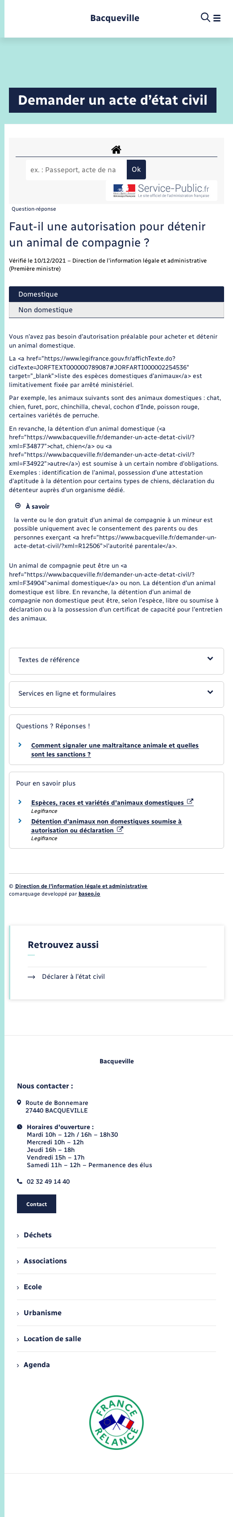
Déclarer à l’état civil (66, 977)
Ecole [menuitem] (29, 1287)
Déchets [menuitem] (34, 1235)
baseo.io (89, 894)
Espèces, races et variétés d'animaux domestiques (112, 803)
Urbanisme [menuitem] (39, 1313)
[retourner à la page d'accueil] (114, 18)
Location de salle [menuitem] (49, 1338)
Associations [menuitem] (42, 1261)
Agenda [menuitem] (33, 1364)
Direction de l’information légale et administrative (81, 886)
